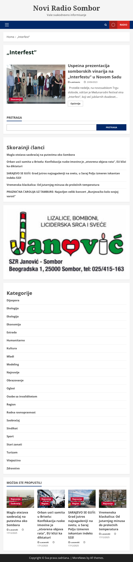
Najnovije (13, 372)
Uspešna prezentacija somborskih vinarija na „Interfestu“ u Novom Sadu (36, 84)
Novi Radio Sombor (66, 8)
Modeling (13, 364)
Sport (10, 436)
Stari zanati (14, 444)
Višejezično (14, 460)
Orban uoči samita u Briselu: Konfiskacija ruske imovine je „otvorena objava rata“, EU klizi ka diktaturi (51, 524)
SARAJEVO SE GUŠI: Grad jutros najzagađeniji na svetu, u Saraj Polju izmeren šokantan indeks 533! (82, 524)
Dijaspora (13, 300)
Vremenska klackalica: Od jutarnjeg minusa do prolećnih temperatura (53, 185)
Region (11, 404)
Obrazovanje (15, 380)
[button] (6, 24)
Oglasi (11, 388)
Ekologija (13, 308)
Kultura (12, 348)
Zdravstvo (13, 468)
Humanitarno (16, 340)
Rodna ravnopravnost (21, 412)
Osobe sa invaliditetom (22, 396)
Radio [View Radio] (118, 25)
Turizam (12, 452)
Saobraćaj (13, 420)
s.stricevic (75, 82)
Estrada (12, 332)
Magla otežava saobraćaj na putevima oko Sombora (41, 155)
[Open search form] (106, 25)
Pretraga (14, 118)
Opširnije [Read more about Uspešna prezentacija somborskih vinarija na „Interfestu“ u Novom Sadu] (76, 104)
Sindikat (12, 428)
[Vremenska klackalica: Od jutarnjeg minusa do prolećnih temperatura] (112, 499)
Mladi (10, 356)
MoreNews (79, 558)
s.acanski (13, 529)
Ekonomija (16, 99)
